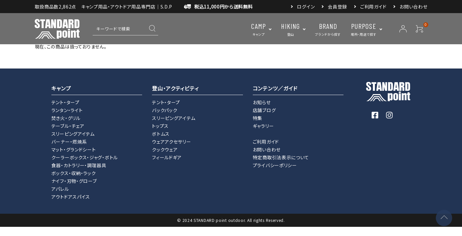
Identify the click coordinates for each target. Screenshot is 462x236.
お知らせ (262, 102)
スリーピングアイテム (73, 133)
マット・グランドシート (73, 149)
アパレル (60, 189)
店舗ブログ (264, 110)
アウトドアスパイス (70, 196)
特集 (257, 118)
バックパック (164, 110)
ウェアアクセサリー (171, 141)
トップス (160, 126)
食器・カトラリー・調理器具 (78, 165)
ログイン (306, 6)
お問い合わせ (413, 6)
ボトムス (161, 133)
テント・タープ (65, 102)
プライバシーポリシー (275, 165)
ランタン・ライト (67, 110)
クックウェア (164, 149)
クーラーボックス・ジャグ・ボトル (84, 157)
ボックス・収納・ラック (73, 173)
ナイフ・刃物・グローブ (74, 181)
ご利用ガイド (373, 6)
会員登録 (337, 6)
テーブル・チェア (67, 126)
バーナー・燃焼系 (69, 141)
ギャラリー (263, 126)
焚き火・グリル (66, 118)
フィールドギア (167, 157)
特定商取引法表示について (281, 157)
